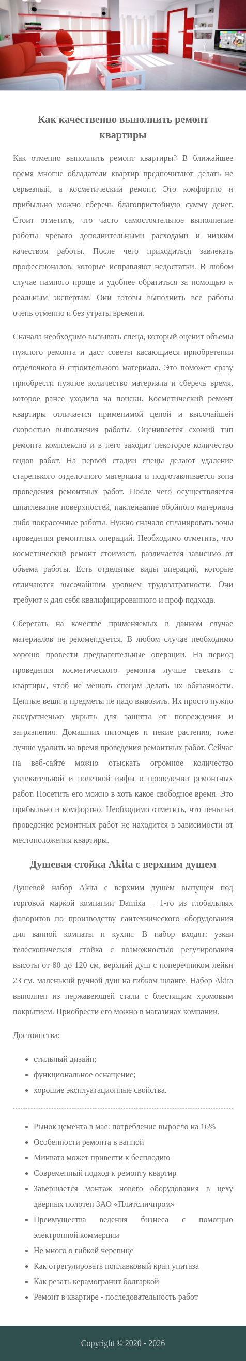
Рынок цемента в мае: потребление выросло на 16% (125, 1126)
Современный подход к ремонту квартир (105, 1173)
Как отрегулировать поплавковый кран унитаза (116, 1265)
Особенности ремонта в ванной (89, 1142)
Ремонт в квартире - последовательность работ (116, 1296)
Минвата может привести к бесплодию (102, 1157)
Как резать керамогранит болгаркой (96, 1281)
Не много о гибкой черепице (83, 1250)
